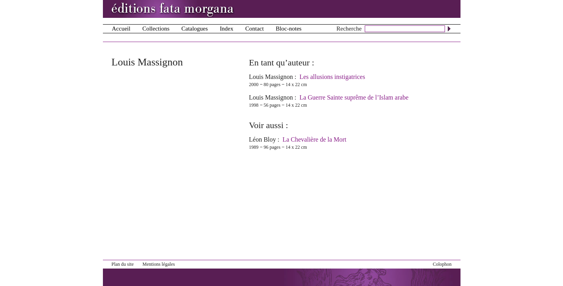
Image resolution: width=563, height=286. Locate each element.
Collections (155, 28)
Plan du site (123, 264)
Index (226, 28)
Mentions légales (159, 264)
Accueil (121, 28)
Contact (254, 28)
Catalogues (194, 28)
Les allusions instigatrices (332, 76)
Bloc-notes (289, 28)
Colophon (442, 264)
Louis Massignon (271, 76)
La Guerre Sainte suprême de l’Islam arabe (354, 97)
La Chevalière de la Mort (314, 139)
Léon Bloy (262, 139)
